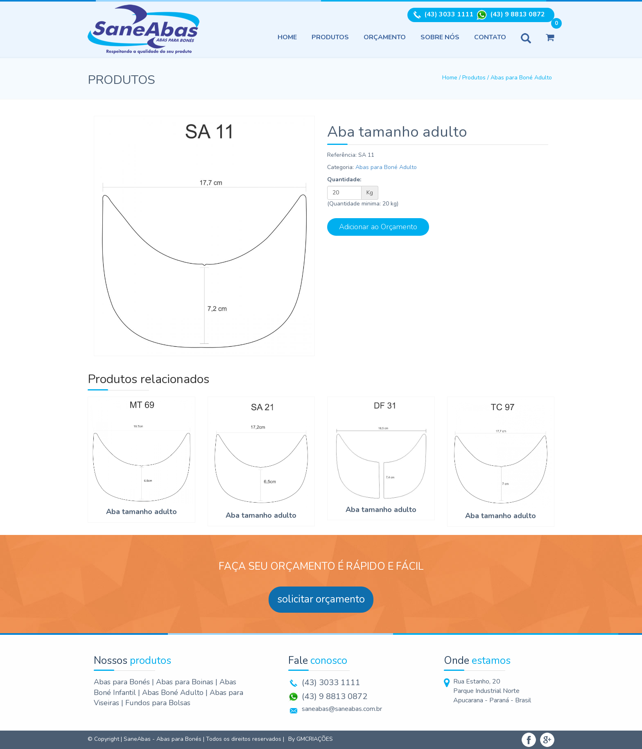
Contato (490, 37)
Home (287, 37)
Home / (452, 77)
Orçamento (385, 37)
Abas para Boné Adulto (521, 77)
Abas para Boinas (185, 682)
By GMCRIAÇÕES (310, 739)
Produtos (330, 37)
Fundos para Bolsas (157, 703)
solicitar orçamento (321, 599)
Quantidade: (344, 179)
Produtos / (476, 77)
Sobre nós (439, 37)
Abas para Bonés (123, 682)
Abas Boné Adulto (174, 692)
